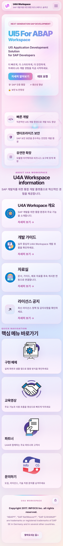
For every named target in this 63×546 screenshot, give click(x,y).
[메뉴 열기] (55, 5)
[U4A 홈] (26, 6)
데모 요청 (42, 76)
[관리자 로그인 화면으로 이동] (55, 501)
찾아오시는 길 (30, 535)
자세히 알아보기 (20, 76)
